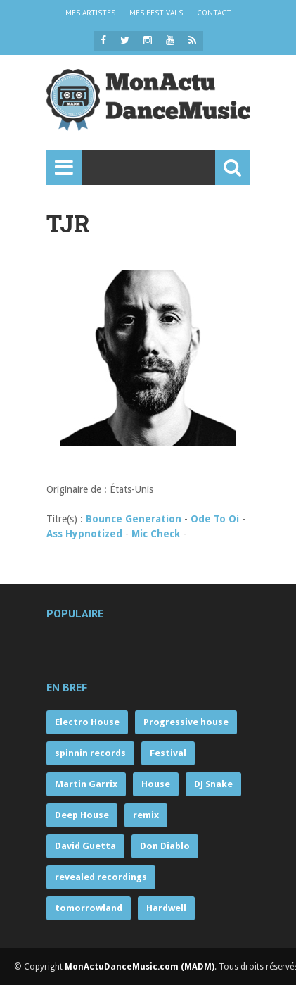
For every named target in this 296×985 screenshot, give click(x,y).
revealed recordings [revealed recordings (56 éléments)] (101, 877)
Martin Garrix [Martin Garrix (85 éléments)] (86, 784)
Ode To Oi (215, 519)
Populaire (74, 613)
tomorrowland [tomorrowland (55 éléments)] (88, 908)
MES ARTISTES (90, 13)
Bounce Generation (133, 519)
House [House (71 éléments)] (155, 784)
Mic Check (155, 533)
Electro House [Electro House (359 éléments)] (87, 722)
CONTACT (214, 13)
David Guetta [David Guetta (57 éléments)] (85, 846)
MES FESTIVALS (156, 13)
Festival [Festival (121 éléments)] (168, 753)
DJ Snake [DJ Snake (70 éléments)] (213, 784)
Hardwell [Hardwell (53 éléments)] (166, 908)
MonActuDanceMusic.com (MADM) (139, 967)
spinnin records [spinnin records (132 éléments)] (90, 753)
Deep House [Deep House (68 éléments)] (82, 815)
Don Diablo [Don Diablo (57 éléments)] (165, 846)
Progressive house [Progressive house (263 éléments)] (186, 722)
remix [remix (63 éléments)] (146, 815)
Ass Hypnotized (84, 533)
